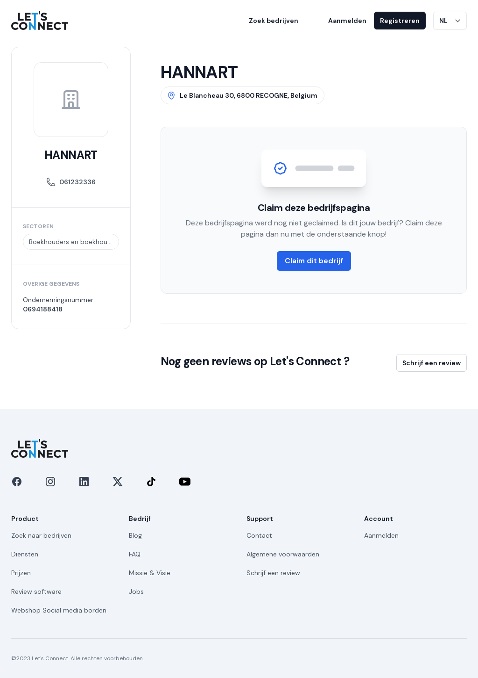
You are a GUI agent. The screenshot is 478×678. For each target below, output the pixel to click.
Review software (36, 591)
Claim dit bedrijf (314, 261)
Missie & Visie (149, 573)
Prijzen (21, 573)
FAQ (135, 554)
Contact (259, 535)
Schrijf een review (431, 363)
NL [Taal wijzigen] (443, 20)
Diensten (24, 554)
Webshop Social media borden (58, 610)
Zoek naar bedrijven (41, 535)
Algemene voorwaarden (282, 554)
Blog (135, 535)
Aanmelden (347, 20)
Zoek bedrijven (273, 20)
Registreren (400, 20)
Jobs (136, 591)
